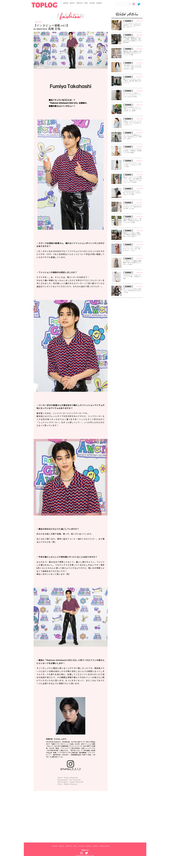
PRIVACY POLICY (105, 846)
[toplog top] (44, 5)
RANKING (99, 3)
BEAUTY (72, 3)
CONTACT (95, 846)
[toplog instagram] (134, 4)
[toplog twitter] (139, 4)
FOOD (86, 3)
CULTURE (92, 3)
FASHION (65, 3)
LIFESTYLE (79, 3)
